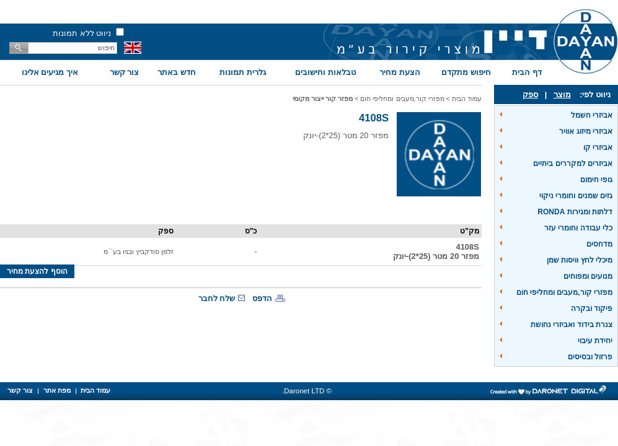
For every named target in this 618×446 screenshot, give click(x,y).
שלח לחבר (217, 298)
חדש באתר (176, 72)
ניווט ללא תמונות (82, 33)
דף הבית (527, 72)
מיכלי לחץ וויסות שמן (579, 260)
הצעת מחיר (399, 72)
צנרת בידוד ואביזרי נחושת (571, 324)
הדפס (262, 298)
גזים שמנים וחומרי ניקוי (575, 195)
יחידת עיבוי (595, 340)
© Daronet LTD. (307, 391)
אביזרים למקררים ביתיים (572, 163)
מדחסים (599, 244)
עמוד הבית (467, 98)
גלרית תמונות (242, 72)
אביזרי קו (597, 147)
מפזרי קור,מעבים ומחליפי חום (564, 292)
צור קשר (124, 72)
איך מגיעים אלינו (50, 72)
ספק (530, 94)
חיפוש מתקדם (466, 72)
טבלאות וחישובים (325, 72)
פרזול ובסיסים (590, 356)
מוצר (562, 94)
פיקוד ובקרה (591, 308)
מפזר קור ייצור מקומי (323, 98)
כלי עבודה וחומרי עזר (578, 228)
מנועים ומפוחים (587, 276)
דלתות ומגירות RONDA (574, 212)
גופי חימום (596, 179)
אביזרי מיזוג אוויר (585, 131)
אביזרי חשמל (591, 115)
